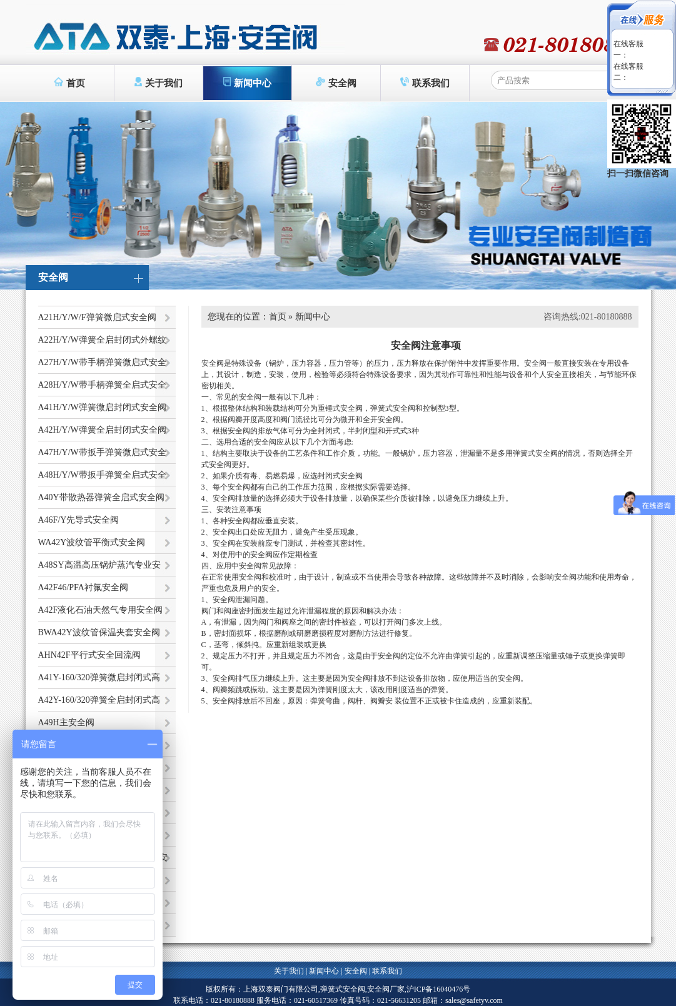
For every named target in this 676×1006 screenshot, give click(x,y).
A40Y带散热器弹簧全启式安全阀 (101, 497)
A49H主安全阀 (66, 722)
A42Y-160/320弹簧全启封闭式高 (99, 700)
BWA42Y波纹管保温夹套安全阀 (99, 632)
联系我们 (425, 82)
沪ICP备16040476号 (438, 989)
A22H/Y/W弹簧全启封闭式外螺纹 (102, 340)
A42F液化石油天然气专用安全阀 (100, 610)
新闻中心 (247, 82)
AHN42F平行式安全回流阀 (89, 655)
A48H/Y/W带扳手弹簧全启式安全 (102, 475)
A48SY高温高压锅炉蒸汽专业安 (99, 565)
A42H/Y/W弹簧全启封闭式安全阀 (102, 430)
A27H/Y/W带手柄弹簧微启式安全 (102, 362)
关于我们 (158, 82)
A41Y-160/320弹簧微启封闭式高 (99, 677)
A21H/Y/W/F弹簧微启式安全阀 (97, 317)
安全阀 (336, 82)
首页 (69, 82)
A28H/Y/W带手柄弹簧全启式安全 (102, 385)
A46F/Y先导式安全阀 (78, 520)
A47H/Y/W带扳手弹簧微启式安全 (102, 452)
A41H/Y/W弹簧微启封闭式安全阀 (102, 407)
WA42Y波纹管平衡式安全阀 (92, 542)
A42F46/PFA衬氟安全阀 (83, 587)
